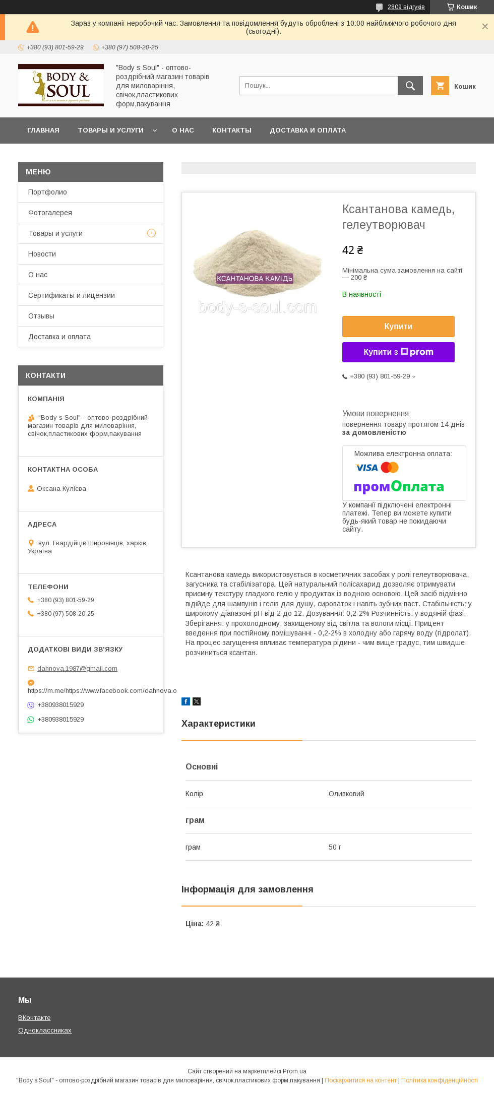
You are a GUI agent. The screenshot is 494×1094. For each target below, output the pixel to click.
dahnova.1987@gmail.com (77, 668)
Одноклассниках (45, 1030)
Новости (42, 254)
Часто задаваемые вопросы (84, 156)
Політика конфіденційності (439, 1080)
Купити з (398, 352)
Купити (399, 326)
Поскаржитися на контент (361, 1080)
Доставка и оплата (308, 130)
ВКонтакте (34, 1017)
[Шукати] (410, 85)
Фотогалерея (50, 213)
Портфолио (47, 192)
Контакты (232, 130)
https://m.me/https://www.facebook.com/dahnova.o (91, 690)
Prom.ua (294, 1071)
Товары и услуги (111, 130)
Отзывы (41, 316)
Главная (43, 130)
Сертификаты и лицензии (71, 295)
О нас (183, 130)
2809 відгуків (406, 7)
